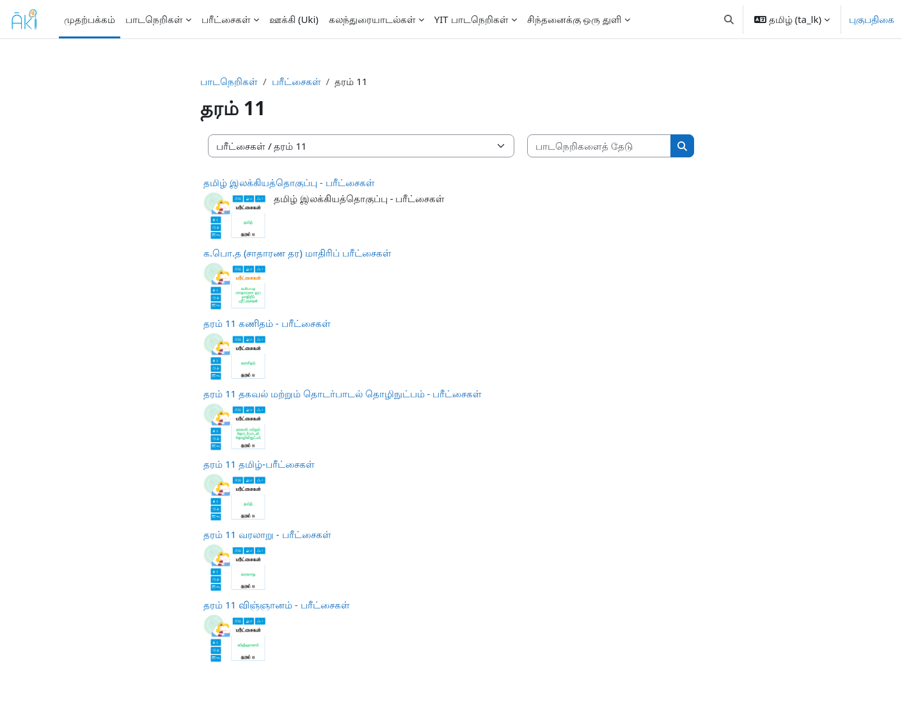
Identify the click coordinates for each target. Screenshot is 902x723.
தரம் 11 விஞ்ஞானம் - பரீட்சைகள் (276, 604)
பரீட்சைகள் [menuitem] (226, 19)
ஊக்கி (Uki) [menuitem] (294, 19)
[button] (729, 19)
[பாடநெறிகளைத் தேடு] (599, 146)
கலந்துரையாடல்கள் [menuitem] (372, 19)
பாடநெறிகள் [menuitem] (154, 19)
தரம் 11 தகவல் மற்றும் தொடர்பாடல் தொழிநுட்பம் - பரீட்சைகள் (342, 393)
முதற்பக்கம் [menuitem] (89, 19)
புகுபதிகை (871, 19)
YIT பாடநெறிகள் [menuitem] (471, 19)
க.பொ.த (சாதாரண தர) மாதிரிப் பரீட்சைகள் (297, 252)
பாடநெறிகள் (229, 81)
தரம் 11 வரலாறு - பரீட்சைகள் (267, 534)
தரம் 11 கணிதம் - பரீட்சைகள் (267, 323)
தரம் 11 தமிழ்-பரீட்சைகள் (259, 463)
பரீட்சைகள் (296, 81)
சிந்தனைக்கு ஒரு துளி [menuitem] (574, 19)
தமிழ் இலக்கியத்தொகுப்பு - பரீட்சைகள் (289, 182)
